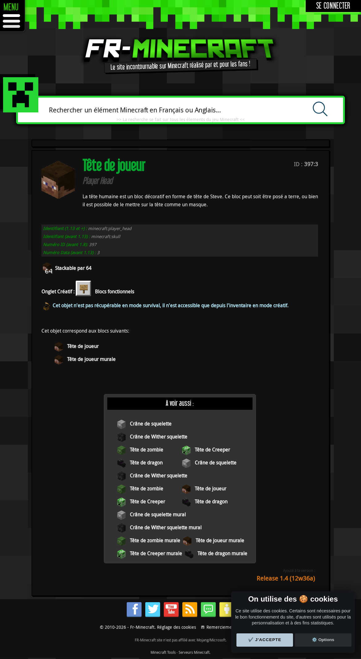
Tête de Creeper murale (156, 553)
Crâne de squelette (151, 423)
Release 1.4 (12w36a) (286, 578)
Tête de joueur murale (91, 359)
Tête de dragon (146, 462)
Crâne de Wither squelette (158, 436)
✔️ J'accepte (265, 639)
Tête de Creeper (212, 449)
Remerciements (222, 627)
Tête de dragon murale (222, 553)
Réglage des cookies (176, 627)
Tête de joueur (83, 346)
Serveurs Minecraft (194, 652)
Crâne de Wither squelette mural (166, 527)
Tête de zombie (146, 449)
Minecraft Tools (163, 652)
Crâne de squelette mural (158, 514)
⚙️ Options (323, 639)
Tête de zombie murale (155, 540)
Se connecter (333, 6)
